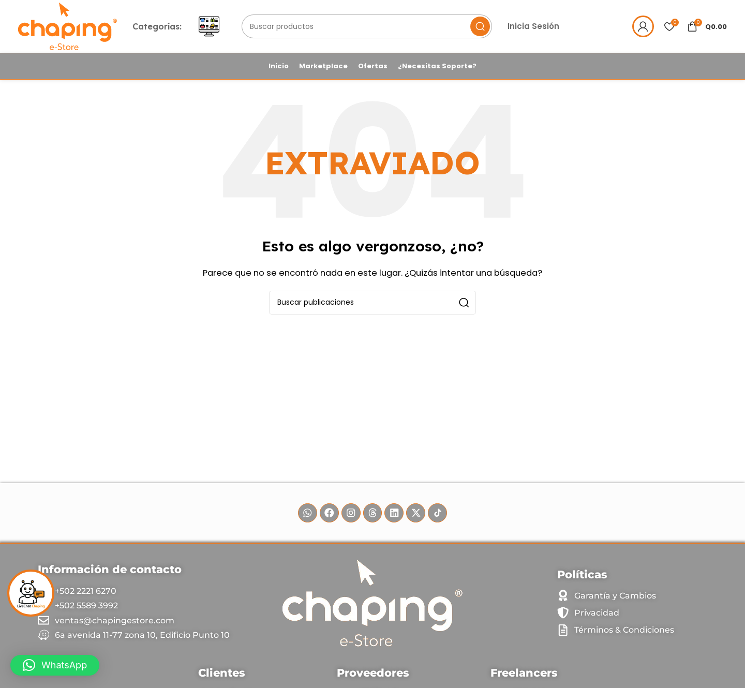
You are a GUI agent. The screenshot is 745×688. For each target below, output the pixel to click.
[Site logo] (69, 26)
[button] (54, 665)
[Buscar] (369, 27)
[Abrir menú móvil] (212, 27)
